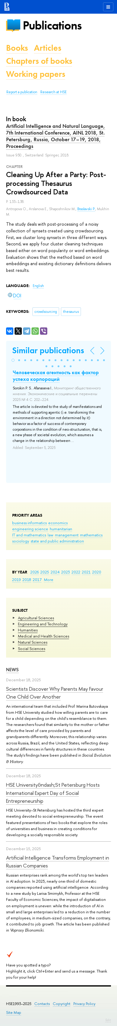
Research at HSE (53, 92)
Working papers (35, 74)
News (12, 669)
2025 (44, 572)
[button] (13, 360)
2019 (16, 579)
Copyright (61, 1003)
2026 (34, 572)
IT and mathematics (29, 535)
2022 (76, 572)
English (38, 285)
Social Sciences (31, 648)
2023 (65, 572)
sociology (20, 541)
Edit (108, 1020)
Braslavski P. (86, 209)
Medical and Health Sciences (43, 636)
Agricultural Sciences (36, 618)
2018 (26, 579)
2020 (96, 572)
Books (17, 48)
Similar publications (48, 350)
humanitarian (61, 529)
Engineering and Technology (43, 624)
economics (58, 522)
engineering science (30, 529)
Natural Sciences (32, 642)
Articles (47, 48)
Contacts (42, 1003)
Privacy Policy (84, 1003)
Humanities (28, 630)
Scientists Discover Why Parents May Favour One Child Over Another (54, 692)
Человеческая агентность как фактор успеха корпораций (56, 375)
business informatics (29, 522)
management (67, 535)
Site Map (13, 1012)
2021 (86, 572)
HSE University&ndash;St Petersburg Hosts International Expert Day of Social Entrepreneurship (53, 792)
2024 (55, 572)
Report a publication (21, 92)
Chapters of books (39, 61)
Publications (52, 25)
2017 (37, 579)
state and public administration (57, 541)
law (50, 535)
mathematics (91, 535)
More (48, 579)
